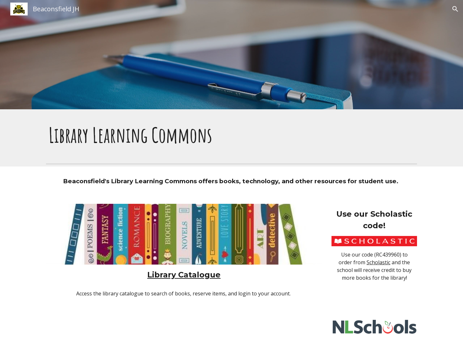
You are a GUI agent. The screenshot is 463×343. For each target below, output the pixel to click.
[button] (455, 9)
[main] (231, 135)
